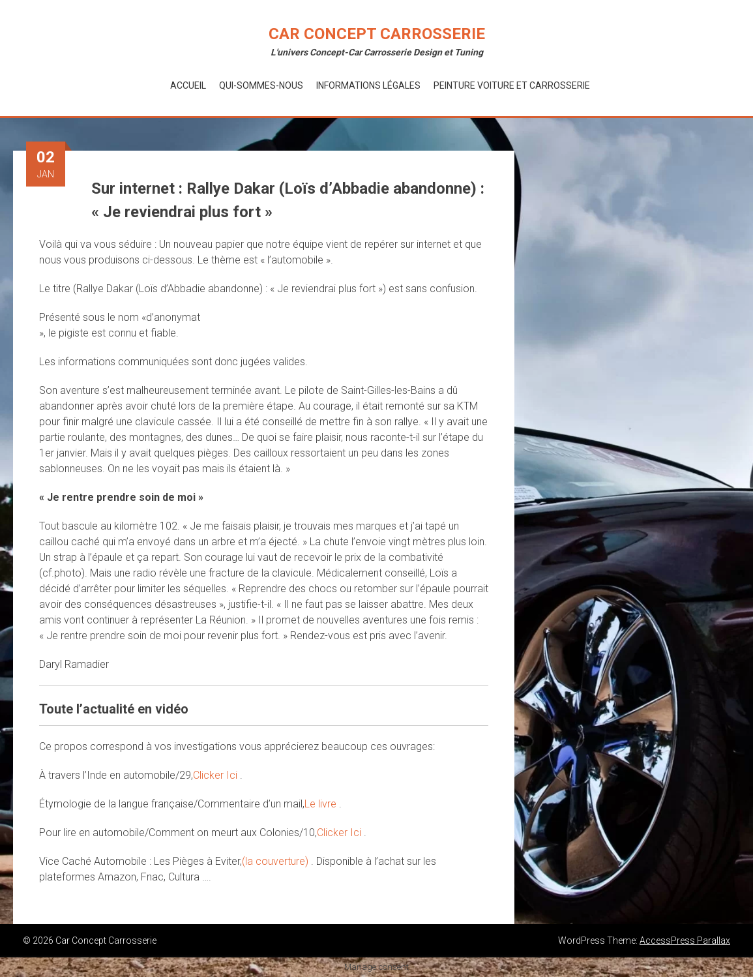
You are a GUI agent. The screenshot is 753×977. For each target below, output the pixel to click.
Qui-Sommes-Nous (261, 85)
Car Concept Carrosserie (377, 34)
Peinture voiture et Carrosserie (512, 85)
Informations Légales (368, 85)
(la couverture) (276, 861)
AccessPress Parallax (685, 940)
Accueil (188, 85)
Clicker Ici (216, 775)
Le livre (321, 804)
